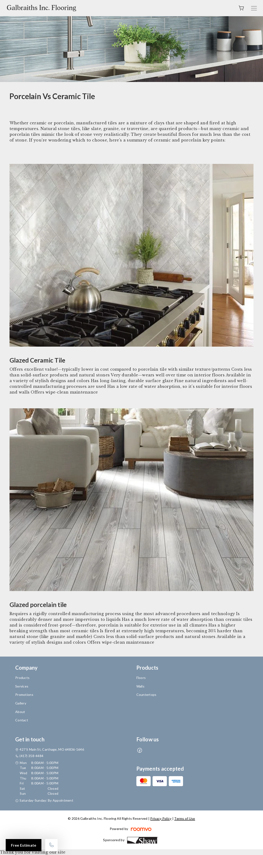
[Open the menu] (254, 8)
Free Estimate (23, 845)
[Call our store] (51, 845)
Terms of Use (184, 818)
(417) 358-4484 (31, 756)
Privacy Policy (160, 818)
